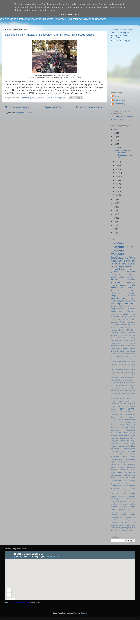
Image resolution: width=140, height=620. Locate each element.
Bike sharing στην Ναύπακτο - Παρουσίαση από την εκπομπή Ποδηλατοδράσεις (49, 34)
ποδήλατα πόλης (123, 247)
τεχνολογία (115, 298)
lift (124, 382)
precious (119, 388)
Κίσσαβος (132, 417)
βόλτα (125, 456)
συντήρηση (124, 522)
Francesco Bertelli (118, 332)
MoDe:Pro (131, 346)
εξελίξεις (121, 467)
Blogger (84, 613)
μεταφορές (125, 491)
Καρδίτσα (114, 419)
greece (113, 375)
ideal (114, 382)
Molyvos (132, 348)
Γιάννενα (113, 409)
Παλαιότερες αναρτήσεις (90, 107)
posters (113, 388)
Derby (133, 330)
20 (115, 221)
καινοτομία (130, 266)
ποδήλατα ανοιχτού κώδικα (123, 504)
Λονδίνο (113, 422)
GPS (119, 335)
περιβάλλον (124, 501)
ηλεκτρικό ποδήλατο (123, 272)
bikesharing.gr (119, 100)
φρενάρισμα (125, 528)
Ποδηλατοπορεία (117, 309)
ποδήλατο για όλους (119, 506)
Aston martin (130, 322)
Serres (119, 356)
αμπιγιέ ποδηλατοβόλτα (127, 446)
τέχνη (124, 317)
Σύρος (133, 438)
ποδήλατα (117, 243)
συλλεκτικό (114, 522)
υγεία (133, 290)
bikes (118, 367)
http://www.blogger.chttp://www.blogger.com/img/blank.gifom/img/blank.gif (122, 380)
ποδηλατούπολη (116, 520)
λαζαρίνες (132, 485)
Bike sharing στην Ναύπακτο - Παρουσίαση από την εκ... (123, 153)
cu (129, 369)
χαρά (112, 530)
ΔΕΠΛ (122, 409)
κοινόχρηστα (130, 311)
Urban (121, 364)
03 (117, 162)
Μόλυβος (123, 425)
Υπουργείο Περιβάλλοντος (120, 441)
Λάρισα (132, 304)
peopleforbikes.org (122, 385)
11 (115, 137)
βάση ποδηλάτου (118, 454)
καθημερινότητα (116, 475)
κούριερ (132, 480)
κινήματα (113, 477)
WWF (126, 364)
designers (131, 269)
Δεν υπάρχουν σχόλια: (56, 98)
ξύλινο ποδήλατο (128, 493)
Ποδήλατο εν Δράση (127, 306)
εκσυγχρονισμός (129, 464)
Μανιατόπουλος (130, 422)
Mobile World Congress (119, 348)
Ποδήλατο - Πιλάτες (117, 435)
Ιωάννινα (122, 417)
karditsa (120, 382)
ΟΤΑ (126, 427)
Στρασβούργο (124, 438)
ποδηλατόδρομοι (118, 290)
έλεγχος (119, 443)
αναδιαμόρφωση (129, 448)
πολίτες (121, 277)
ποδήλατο (117, 250)
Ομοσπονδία (115, 430)
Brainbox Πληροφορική (120, 41)
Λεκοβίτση (131, 419)
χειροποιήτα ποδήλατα (121, 530)
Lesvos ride (121, 338)
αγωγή (133, 443)
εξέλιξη (113, 467)
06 (117, 173)
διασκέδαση (131, 462)
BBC (112, 325)
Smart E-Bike (129, 356)
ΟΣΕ (122, 427)
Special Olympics (123, 359)
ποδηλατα (132, 514)
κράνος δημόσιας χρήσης (120, 483)
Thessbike (114, 364)
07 (117, 176)
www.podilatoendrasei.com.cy (120, 398)
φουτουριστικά (115, 528)
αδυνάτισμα (114, 446)
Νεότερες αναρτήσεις (17, 107)
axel (130, 364)
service (113, 304)
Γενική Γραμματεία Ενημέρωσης (123, 406)
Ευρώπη (113, 417)
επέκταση (114, 470)
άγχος (133, 441)
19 (115, 218)
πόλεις (126, 520)
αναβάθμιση (115, 448)
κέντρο (126, 472)
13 (115, 144)
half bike (129, 375)
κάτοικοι (120, 472)
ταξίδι (133, 522)
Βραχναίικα (131, 404)
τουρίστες (114, 525)
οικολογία (132, 496)
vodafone (117, 393)
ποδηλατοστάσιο (129, 517)
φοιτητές (132, 317)
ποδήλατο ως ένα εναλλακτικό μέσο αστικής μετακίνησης (123, 511)
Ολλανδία (132, 427)
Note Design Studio (118, 351)
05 (117, 169)
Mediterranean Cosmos (123, 343)
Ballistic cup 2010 (128, 325)
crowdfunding (123, 369)
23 (115, 233)
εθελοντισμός (115, 464)
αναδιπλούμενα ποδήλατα (123, 288)
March (121, 340)
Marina (116, 96)
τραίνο (121, 525)
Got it (78, 14)
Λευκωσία (114, 306)
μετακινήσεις (115, 491)
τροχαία (127, 525)
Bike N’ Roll (130, 327)
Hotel (129, 335)
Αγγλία (127, 401)
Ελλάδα (122, 285)
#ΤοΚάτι (113, 319)
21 (115, 225)
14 (115, 199)
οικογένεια (122, 496)
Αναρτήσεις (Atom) (24, 113)
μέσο (126, 488)
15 (115, 203)
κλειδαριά (126, 480)
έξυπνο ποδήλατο (118, 266)
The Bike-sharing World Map (19, 602)
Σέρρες (132, 435)
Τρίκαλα (131, 285)
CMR (127, 330)
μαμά (133, 488)
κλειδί (120, 480)
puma (125, 388)
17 (115, 210)
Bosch (121, 330)
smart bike (131, 388)
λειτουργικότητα (116, 488)
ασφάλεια (126, 293)
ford (122, 372)
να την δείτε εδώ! (54, 93)
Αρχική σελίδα (53, 107)
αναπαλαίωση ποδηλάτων (120, 451)
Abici (133, 319)
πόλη (133, 520)
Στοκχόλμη (114, 438)
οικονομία (114, 314)
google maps (130, 372)
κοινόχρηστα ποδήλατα (123, 274)
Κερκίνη (120, 419)
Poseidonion (126, 354)
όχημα (132, 530)
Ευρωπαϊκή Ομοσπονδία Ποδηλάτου (123, 414)
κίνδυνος (132, 472)
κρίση (121, 485)
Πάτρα (119, 293)
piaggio (132, 385)
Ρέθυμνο (127, 435)
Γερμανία (125, 304)
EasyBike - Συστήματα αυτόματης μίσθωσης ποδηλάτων (120, 35)
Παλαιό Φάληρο (129, 433)
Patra (127, 351)
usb (112, 393)
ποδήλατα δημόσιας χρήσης (123, 255)
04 (117, 165)
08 (117, 180)
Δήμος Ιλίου (122, 411)
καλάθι (121, 311)
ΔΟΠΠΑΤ (114, 411)
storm (126, 390)
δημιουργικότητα (129, 459)
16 (115, 207)
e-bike (133, 369)
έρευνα (126, 443)
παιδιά (113, 277)
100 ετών (121, 319)
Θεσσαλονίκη (116, 269)
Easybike (120, 301)
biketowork (125, 367)
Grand (124, 335)
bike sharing (128, 263)
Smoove (113, 359)
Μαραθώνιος (115, 425)
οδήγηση (113, 496)
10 (115, 133)
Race (133, 354)
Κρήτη (125, 419)
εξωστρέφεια (131, 467)
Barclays (125, 298)
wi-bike (123, 393)
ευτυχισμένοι (124, 470)
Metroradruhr (115, 346)
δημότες (113, 462)
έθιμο (112, 443)
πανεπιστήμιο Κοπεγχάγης (123, 499)
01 (117, 147)
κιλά (133, 475)
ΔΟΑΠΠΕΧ (131, 409)
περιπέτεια (131, 501)
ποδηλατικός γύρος (117, 517)
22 (115, 229)
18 (115, 214)
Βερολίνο (123, 404)
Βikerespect (114, 404)
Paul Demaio (130, 301)
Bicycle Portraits (117, 327)
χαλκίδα (132, 528)
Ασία (133, 401)
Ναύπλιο (130, 425)
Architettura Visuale (117, 322)
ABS (128, 319)
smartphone (115, 390)
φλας (133, 525)
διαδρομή (121, 462)
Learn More (66, 14)
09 (115, 129)
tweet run (132, 390)
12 (115, 140)
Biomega (114, 330)
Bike (124, 269)
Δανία (129, 411)
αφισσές (132, 451)
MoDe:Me (124, 346)
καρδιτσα (127, 475)
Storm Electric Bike (128, 361)
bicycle (113, 293)
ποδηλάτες (123, 514)
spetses (121, 390)
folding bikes (115, 372)
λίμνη (126, 485)
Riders (113, 356)
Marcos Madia (130, 340)
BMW (117, 325)
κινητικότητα (124, 477)
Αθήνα (119, 304)
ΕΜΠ (133, 411)
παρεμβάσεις (115, 501)
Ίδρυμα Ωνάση (117, 401)
